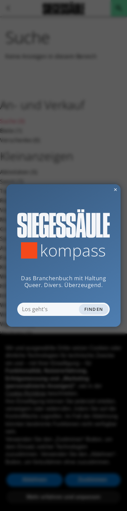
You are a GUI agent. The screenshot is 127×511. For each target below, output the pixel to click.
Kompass (73, 250)
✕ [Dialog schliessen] (99, 189)
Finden (93, 309)
